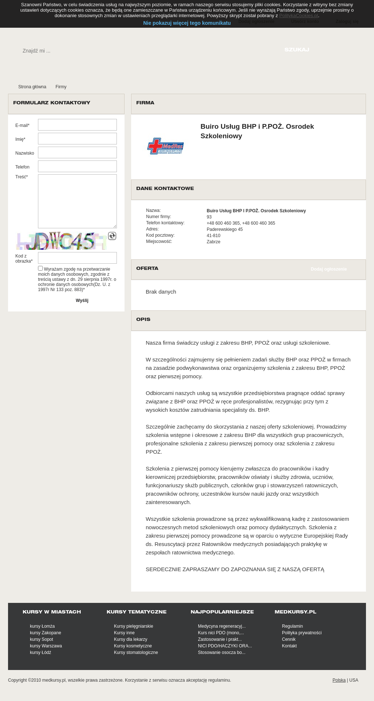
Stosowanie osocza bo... (221, 652)
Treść (20, 176)
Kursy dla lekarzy (130, 639)
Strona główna (32, 86)
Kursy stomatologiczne (136, 652)
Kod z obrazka (23, 258)
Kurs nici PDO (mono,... (221, 632)
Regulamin (292, 626)
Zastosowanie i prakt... (220, 639)
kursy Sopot (41, 639)
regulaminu (219, 680)
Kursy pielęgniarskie (133, 626)
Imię (19, 139)
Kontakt (289, 645)
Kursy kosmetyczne (133, 645)
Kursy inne (124, 632)
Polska (339, 680)
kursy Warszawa (46, 645)
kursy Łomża (42, 626)
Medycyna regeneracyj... (222, 626)
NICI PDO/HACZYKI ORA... (225, 645)
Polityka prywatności (302, 632)
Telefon (22, 167)
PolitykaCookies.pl (298, 15)
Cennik (288, 639)
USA (353, 680)
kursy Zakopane (45, 632)
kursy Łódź (40, 652)
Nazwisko (24, 153)
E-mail (21, 125)
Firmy (61, 86)
